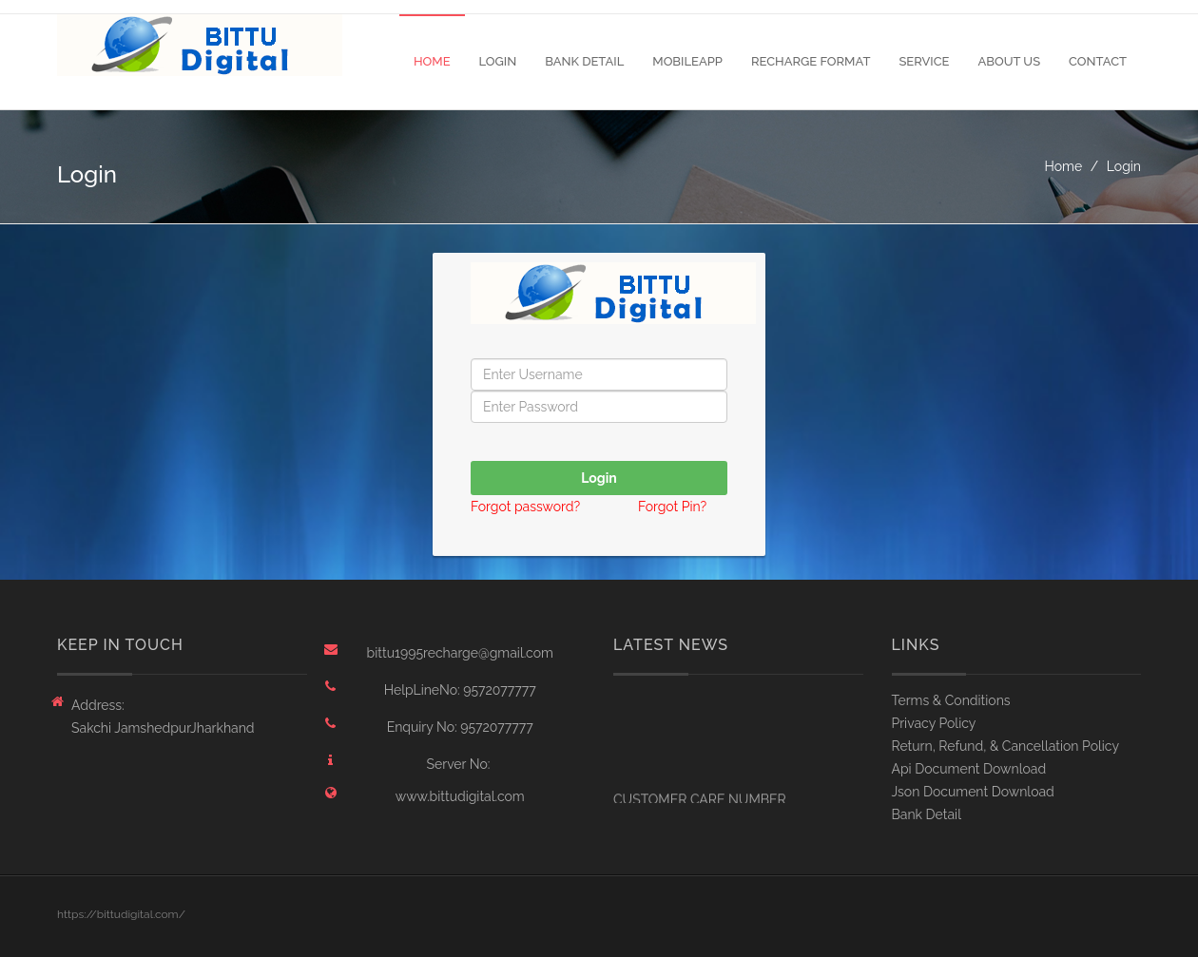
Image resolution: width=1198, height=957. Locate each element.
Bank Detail (584, 61)
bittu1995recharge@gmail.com (460, 652)
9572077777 (499, 690)
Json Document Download (973, 791)
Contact (1098, 61)
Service (923, 61)
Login (498, 61)
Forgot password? (527, 506)
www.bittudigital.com (460, 796)
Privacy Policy (934, 723)
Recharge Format (810, 61)
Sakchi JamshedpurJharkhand (163, 728)
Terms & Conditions (951, 700)
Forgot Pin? (672, 506)
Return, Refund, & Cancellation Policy (1006, 746)
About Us (1008, 61)
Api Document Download (969, 768)
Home (432, 61)
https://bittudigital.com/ (121, 914)
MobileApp (687, 61)
